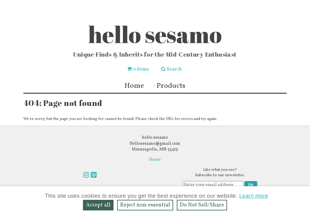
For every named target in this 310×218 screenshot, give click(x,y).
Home (134, 86)
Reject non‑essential (145, 205)
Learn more (253, 196)
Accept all (98, 205)
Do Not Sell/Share (202, 205)
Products (171, 86)
